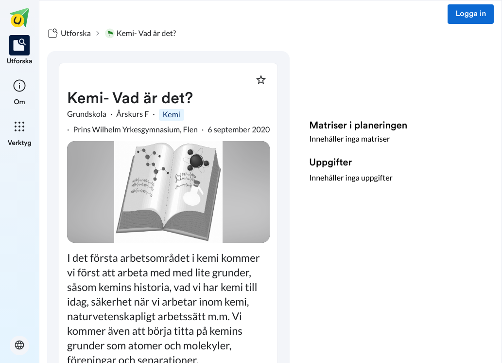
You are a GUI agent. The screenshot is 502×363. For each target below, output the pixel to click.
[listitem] (20, 50)
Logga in (470, 14)
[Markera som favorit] (261, 80)
